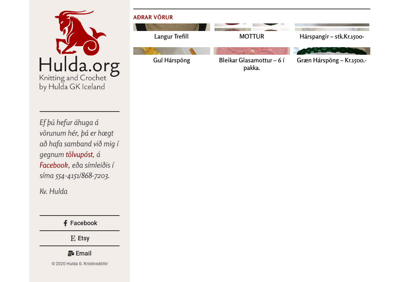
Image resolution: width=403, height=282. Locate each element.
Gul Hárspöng (171, 60)
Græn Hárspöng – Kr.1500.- (332, 60)
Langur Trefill (171, 36)
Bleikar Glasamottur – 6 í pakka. (252, 63)
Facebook (54, 164)
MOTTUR (251, 36)
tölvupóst (79, 154)
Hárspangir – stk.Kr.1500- (332, 36)
